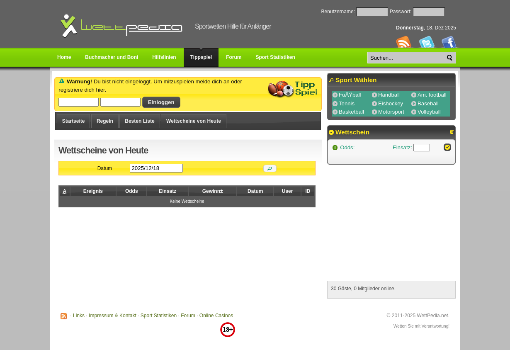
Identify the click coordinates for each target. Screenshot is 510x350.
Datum (104, 168)
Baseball (428, 103)
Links (79, 315)
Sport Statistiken (159, 315)
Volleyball (429, 112)
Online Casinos (216, 315)
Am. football (432, 95)
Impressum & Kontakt (112, 315)
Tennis (347, 103)
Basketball (351, 112)
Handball (389, 95)
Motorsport (391, 112)
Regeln (105, 121)
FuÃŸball (350, 95)
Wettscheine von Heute (193, 121)
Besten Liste (139, 121)
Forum (188, 315)
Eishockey (390, 103)
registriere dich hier (81, 90)
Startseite (73, 121)
